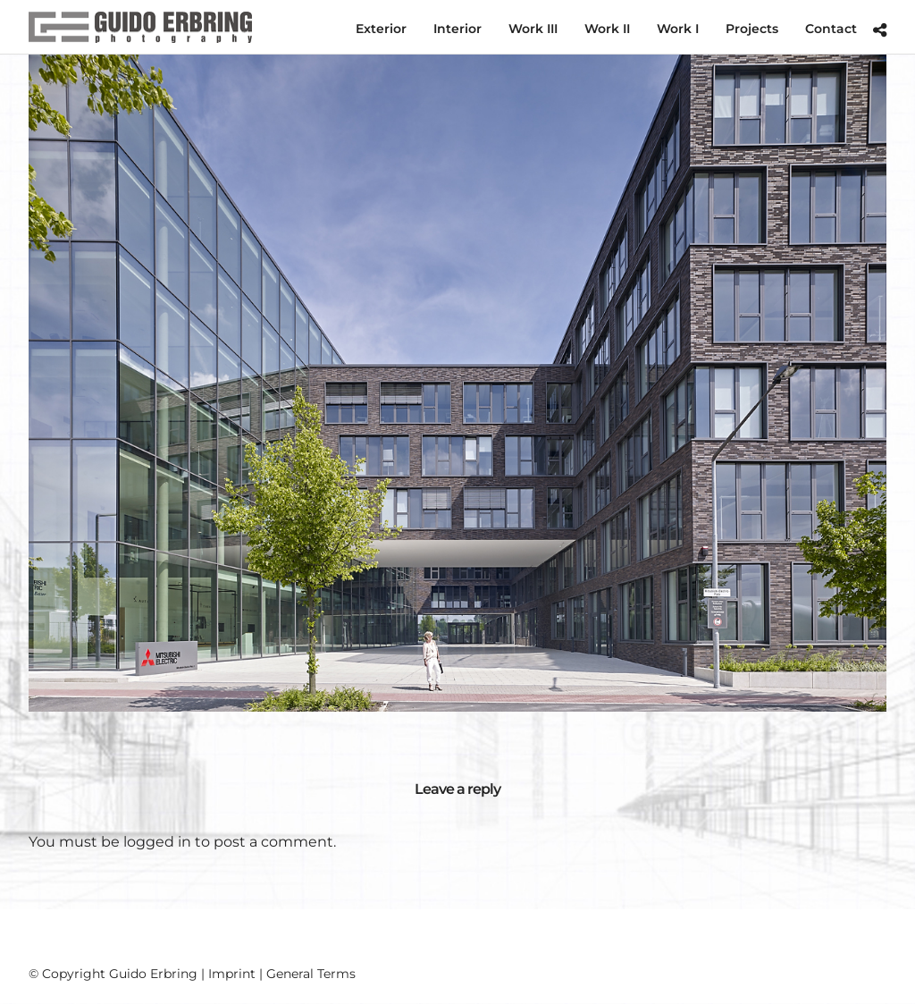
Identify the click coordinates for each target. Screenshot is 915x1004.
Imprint (232, 974)
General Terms (311, 974)
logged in (157, 841)
